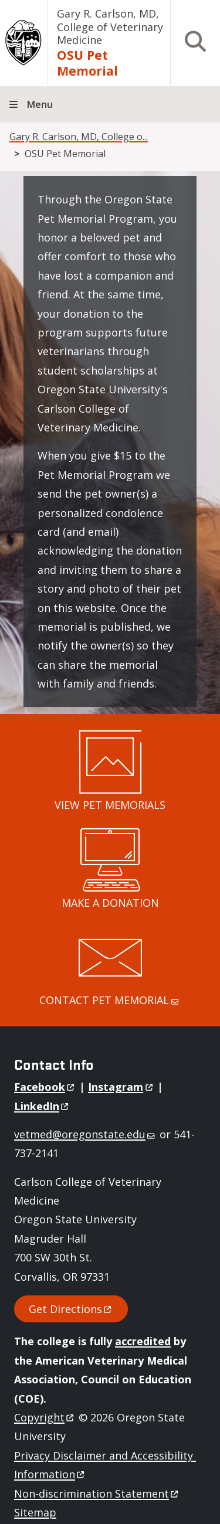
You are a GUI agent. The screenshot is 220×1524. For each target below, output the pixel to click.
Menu (40, 104)
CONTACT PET (109, 1000)
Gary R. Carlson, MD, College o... (78, 136)
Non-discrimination (97, 1493)
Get (71, 1309)
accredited (143, 1341)
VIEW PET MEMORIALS (110, 805)
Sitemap (35, 1512)
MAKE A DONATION (110, 903)
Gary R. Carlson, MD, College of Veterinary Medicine (110, 26)
